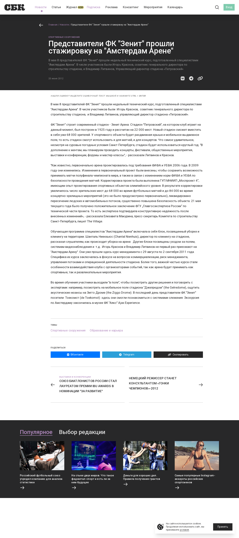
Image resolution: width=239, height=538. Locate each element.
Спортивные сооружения (64, 37)
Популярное (36, 432)
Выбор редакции (82, 432)
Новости (64, 24)
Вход (229, 7)
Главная (53, 24)
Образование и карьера (106, 330)
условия (184, 530)
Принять (223, 526)
